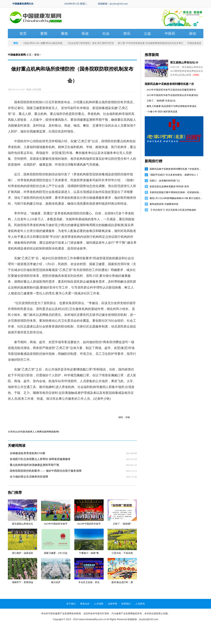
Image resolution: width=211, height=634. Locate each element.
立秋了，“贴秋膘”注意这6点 (161, 100)
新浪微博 (27, 431)
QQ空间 (19, 431)
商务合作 (85, 603)
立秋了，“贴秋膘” (122, 523)
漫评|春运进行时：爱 (122, 582)
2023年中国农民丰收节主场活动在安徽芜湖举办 (171, 89)
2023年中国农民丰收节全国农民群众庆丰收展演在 (172, 95)
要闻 (43, 34)
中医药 (170, 34)
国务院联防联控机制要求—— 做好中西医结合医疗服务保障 (46, 470)
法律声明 (112, 603)
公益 (147, 34)
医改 (85, 34)
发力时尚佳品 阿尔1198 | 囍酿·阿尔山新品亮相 (39, 43)
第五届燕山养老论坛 (22, 523)
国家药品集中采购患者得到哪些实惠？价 (169, 84)
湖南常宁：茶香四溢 (22, 582)
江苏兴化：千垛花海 (122, 553)
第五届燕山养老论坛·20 (184, 62)
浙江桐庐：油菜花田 (22, 553)
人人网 (35, 431)
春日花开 (55, 582)
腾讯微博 (44, 431)
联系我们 (126, 603)
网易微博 (53, 431)
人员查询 (140, 603)
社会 (106, 34)
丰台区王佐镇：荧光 (89, 582)
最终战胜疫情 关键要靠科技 (164, 204)
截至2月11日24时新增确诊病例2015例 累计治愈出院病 (177, 198)
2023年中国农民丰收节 (55, 523)
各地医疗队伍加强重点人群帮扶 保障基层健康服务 (40, 459)
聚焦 (64, 34)
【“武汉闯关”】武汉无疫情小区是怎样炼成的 (173, 210)
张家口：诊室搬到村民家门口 (165, 180)
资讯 (126, 34)
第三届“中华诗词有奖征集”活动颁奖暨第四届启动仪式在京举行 (151, 43)
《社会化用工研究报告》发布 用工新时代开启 (91, 43)
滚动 (192, 34)
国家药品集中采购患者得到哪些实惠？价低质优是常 (177, 169)
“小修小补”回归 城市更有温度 (162, 111)
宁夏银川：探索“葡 (89, 553)
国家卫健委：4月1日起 (55, 553)
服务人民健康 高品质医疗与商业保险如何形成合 (172, 106)
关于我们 (71, 603)
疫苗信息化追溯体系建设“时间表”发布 (169, 186)
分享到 (11, 431)
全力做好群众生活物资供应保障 (29, 476)
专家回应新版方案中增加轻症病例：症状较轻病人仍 (177, 192)
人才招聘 (98, 603)
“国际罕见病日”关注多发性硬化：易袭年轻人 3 (174, 174)
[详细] (196, 75)
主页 (28, 54)
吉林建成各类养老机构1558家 (27, 453)
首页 (23, 34)
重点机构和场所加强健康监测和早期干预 (34, 465)
